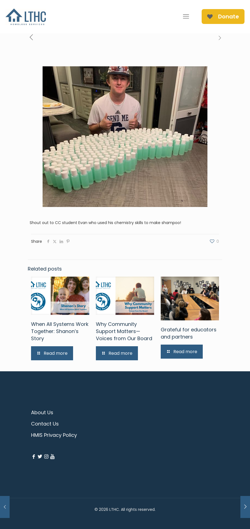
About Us (42, 412)
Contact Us (45, 423)
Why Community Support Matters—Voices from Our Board (124, 331)
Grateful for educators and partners (188, 333)
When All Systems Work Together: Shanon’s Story (59, 331)
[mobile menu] (186, 16)
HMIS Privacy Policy (54, 435)
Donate (223, 16)
